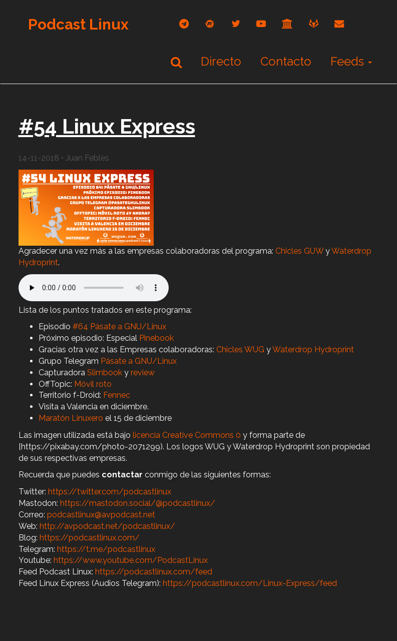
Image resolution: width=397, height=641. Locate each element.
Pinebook (156, 338)
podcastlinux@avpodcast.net (101, 514)
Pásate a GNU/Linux (139, 361)
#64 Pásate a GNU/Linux (119, 326)
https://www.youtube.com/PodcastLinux (131, 560)
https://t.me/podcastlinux (106, 549)
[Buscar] (176, 62)
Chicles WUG (240, 349)
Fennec (116, 395)
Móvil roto (93, 384)
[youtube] (261, 24)
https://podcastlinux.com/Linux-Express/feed (250, 583)
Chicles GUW (299, 251)
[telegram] (184, 24)
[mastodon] (210, 24)
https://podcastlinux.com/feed (153, 571)
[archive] (287, 24)
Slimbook (104, 372)
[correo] (339, 24)
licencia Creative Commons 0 (187, 435)
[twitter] (236, 24)
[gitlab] (313, 24)
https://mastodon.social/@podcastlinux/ (137, 503)
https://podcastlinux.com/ (90, 537)
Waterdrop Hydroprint (313, 349)
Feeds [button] (351, 61)
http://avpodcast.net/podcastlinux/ (107, 526)
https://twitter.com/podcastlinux (109, 491)
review (143, 372)
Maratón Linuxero (71, 418)
